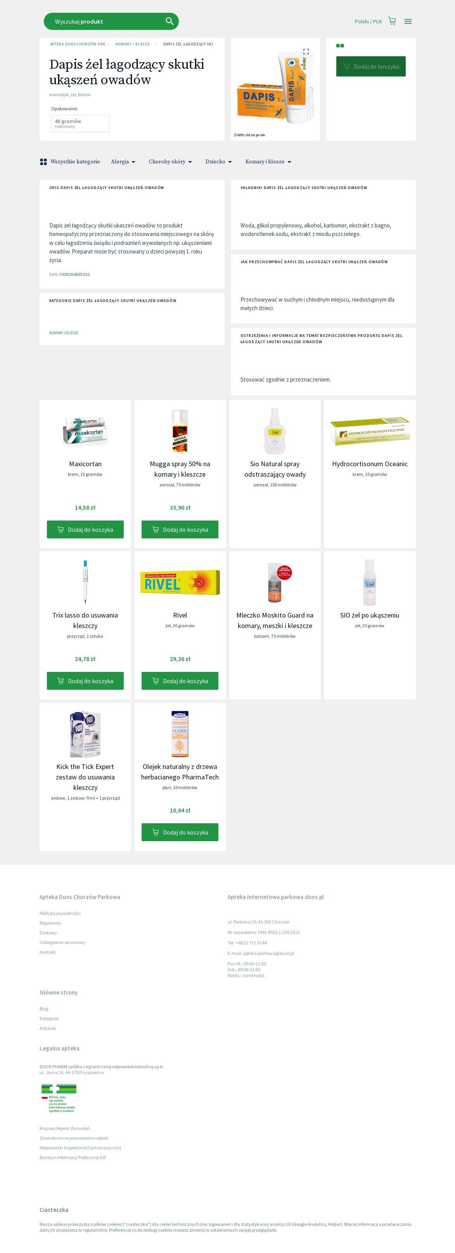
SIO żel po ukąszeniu (369, 615)
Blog (44, 1009)
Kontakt (47, 952)
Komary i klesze (132, 44)
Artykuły (48, 1028)
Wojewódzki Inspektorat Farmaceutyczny (81, 1148)
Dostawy (48, 932)
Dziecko (220, 162)
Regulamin (50, 923)
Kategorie (49, 1018)
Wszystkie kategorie (70, 162)
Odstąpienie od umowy (62, 942)
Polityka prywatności (60, 913)
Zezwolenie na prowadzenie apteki (74, 1138)
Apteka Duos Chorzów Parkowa (76, 44)
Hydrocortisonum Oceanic (370, 463)
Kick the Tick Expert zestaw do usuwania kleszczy (85, 777)
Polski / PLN (368, 21)
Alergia (124, 162)
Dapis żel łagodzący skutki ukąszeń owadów (211, 44)
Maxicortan (85, 463)
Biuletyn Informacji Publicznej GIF (73, 1157)
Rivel (180, 615)
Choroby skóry (171, 162)
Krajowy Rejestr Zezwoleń (65, 1128)
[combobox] (167, 21)
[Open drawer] (408, 21)
